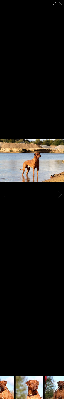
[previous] (6, 194)
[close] (61, 3)
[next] (58, 194)
